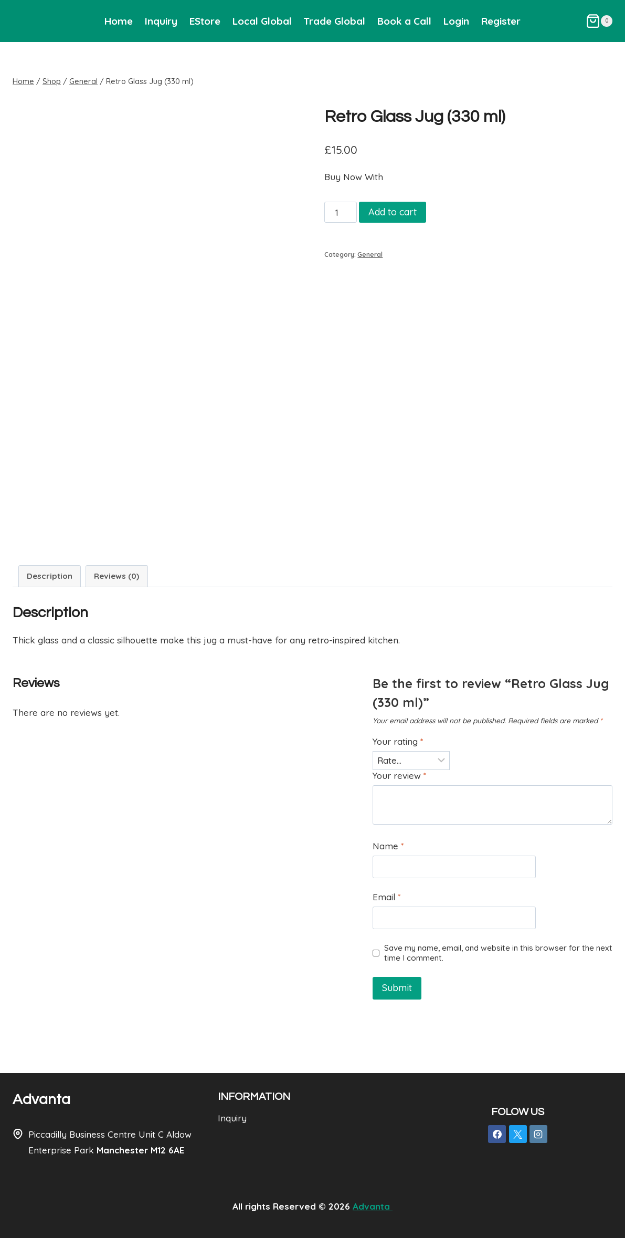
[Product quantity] (340, 212)
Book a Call (404, 21)
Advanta (41, 1099)
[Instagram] (538, 1134)
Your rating (398, 741)
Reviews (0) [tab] (116, 576)
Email (387, 896)
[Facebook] (497, 1134)
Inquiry (161, 21)
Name (388, 845)
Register (501, 21)
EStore (204, 21)
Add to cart (392, 212)
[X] (518, 1134)
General (370, 254)
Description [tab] (49, 576)
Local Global (262, 21)
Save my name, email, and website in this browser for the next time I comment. (498, 953)
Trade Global (334, 21)
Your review (400, 775)
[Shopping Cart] (599, 21)
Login (456, 21)
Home (118, 21)
